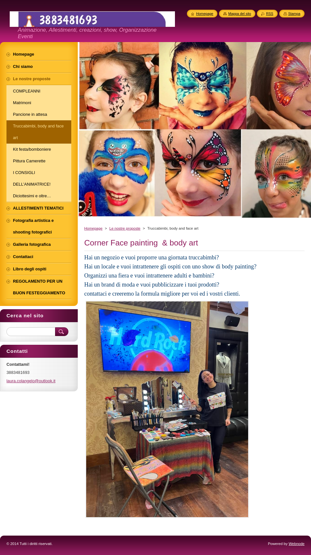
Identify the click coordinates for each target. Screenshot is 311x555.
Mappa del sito (239, 14)
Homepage (93, 228)
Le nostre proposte (124, 228)
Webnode (297, 544)
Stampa (294, 14)
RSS (269, 14)
